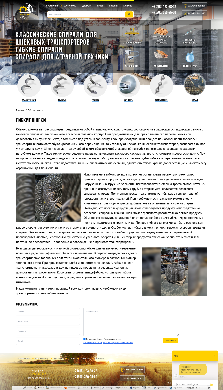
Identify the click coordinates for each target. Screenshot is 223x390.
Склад (195, 100)
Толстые (62, 100)
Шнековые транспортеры (190, 41)
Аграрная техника (132, 42)
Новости (113, 6)
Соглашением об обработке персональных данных (108, 342)
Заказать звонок (194, 6)
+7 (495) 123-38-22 (164, 6)
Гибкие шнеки (132, 66)
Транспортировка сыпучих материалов (161, 39)
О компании (52, 6)
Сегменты (128, 100)
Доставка (86, 6)
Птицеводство (161, 66)
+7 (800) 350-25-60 (164, 12)
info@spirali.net (194, 13)
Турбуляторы (161, 100)
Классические (29, 100)
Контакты (128, 6)
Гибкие (95, 100)
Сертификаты (70, 6)
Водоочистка (190, 66)
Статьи (100, 6)
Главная (20, 110)
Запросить (171, 340)
